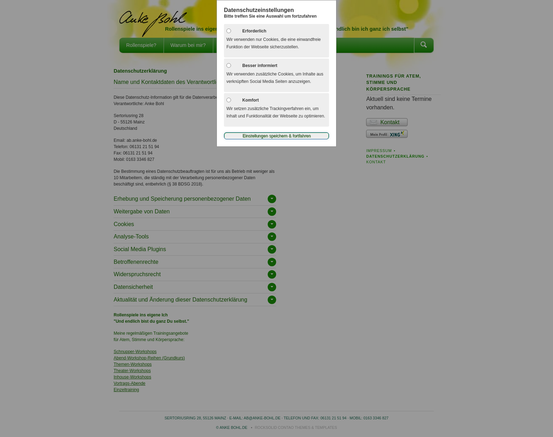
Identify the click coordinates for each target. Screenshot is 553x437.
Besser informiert (259, 65)
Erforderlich (254, 31)
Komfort (250, 100)
